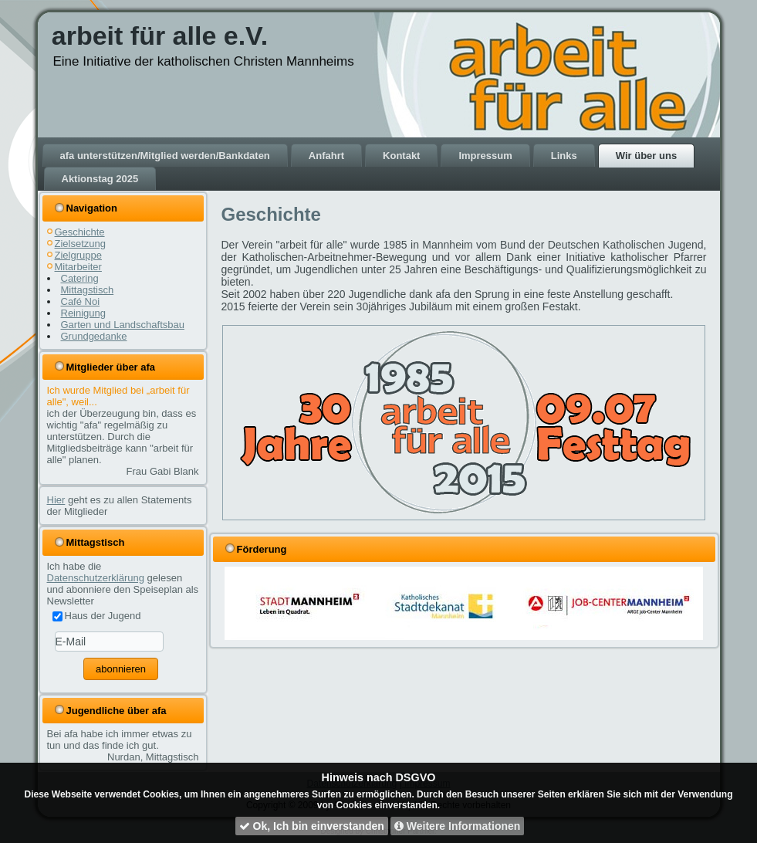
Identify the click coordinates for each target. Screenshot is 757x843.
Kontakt (401, 155)
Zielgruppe (78, 255)
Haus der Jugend (96, 615)
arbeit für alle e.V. (160, 35)
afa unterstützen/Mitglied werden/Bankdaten (165, 155)
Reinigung (83, 313)
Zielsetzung (80, 243)
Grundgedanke (94, 336)
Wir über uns (646, 155)
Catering (80, 278)
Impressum (485, 155)
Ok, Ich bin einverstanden (311, 826)
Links (564, 155)
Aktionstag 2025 (100, 179)
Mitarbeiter (78, 267)
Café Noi (80, 301)
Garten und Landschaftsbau (122, 324)
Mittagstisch (87, 290)
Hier (56, 500)
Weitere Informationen (457, 826)
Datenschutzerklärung (95, 578)
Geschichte (80, 232)
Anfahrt (326, 155)
